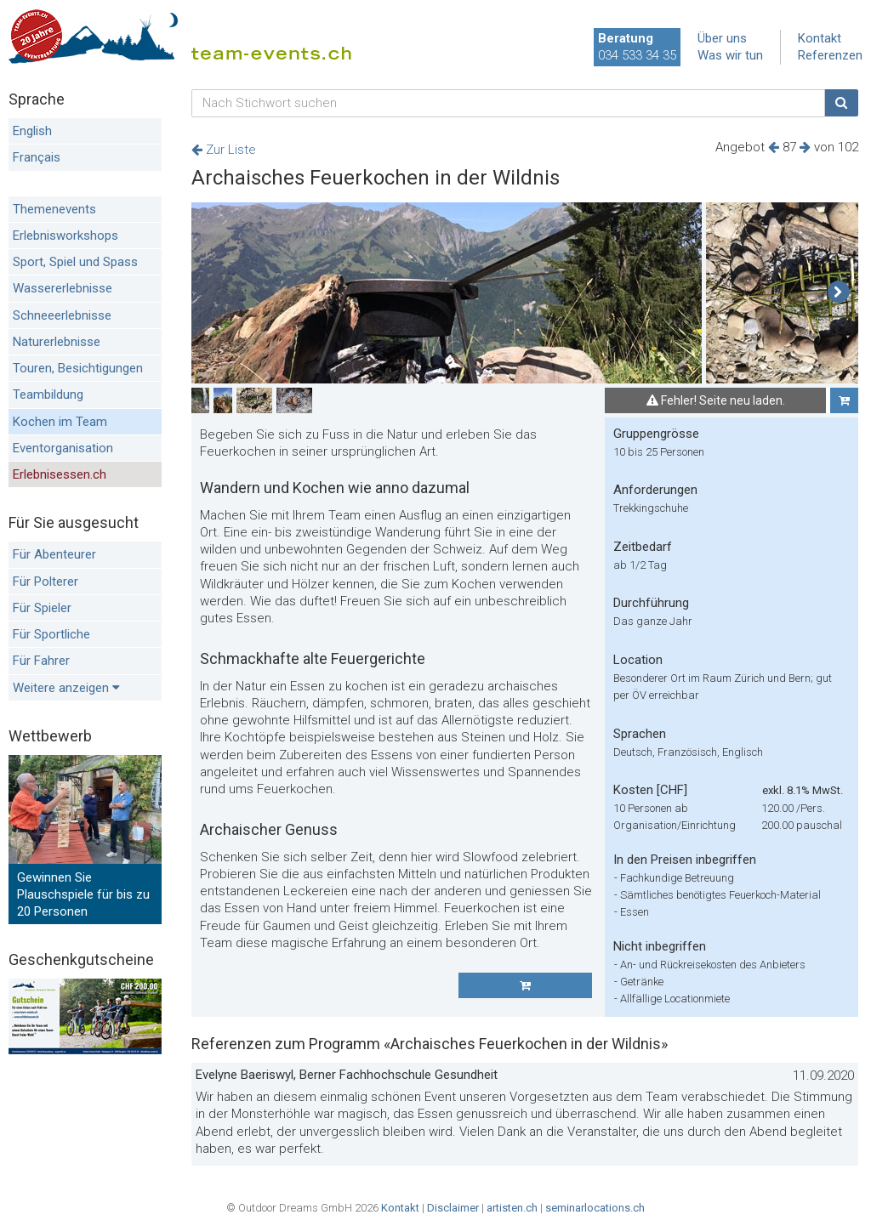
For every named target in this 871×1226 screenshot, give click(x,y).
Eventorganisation (63, 448)
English (32, 131)
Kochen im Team (60, 421)
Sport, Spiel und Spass (75, 262)
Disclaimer (453, 1207)
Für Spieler (42, 608)
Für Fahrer (41, 660)
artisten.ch (512, 1207)
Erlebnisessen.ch (59, 474)
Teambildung (48, 394)
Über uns (722, 38)
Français (36, 157)
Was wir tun (730, 55)
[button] (838, 292)
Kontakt (819, 38)
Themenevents (54, 209)
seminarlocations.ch (595, 1207)
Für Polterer (45, 581)
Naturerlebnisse (56, 341)
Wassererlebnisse (62, 288)
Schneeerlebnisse (62, 315)
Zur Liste (223, 149)
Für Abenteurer (54, 554)
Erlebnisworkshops (65, 235)
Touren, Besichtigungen (78, 368)
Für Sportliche (51, 634)
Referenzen (830, 55)
